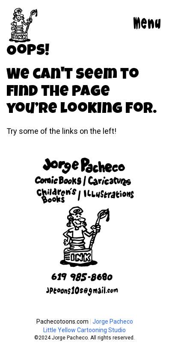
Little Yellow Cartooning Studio (84, 330)
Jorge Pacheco (112, 321)
